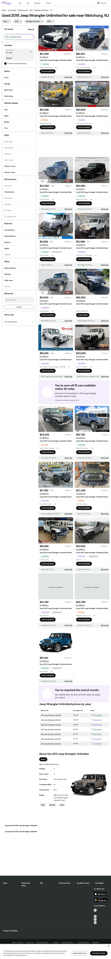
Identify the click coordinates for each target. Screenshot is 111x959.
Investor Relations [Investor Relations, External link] (43, 942)
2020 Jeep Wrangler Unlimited (51, 725)
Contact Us (29, 942)
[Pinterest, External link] (95, 922)
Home (4, 10)
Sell (28, 3)
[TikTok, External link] (95, 910)
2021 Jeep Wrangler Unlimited (51, 720)
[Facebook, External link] (95, 913)
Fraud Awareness (83, 942)
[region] (55, 951)
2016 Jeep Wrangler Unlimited (51, 744)
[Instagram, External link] (95, 919)
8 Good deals (96, 734)
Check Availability (48, 71)
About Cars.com (17, 942)
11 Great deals (96, 720)
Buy (20, 3)
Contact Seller (83, 315)
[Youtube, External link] (95, 916)
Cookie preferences (79, 953)
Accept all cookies (98, 953)
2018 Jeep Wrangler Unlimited (51, 734)
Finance (48, 3)
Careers (55, 942)
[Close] (108, 945)
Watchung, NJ (23, 10)
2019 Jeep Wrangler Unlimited (51, 729)
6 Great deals (96, 739)
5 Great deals (96, 725)
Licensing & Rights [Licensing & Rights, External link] (68, 942)
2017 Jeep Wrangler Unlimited (51, 739)
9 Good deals (96, 715)
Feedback (95, 942)
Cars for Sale (12, 10)
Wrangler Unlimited (41, 10)
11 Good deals (96, 729)
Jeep (31, 10)
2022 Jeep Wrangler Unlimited (51, 715)
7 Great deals (96, 744)
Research (37, 3)
